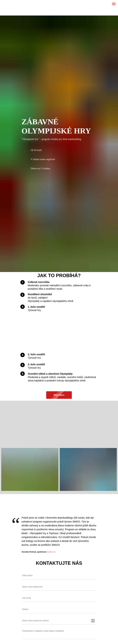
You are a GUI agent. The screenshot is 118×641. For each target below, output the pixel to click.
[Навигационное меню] (114, 4)
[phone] (59, 609)
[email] (59, 598)
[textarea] (59, 633)
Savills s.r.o (51, 552)
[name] (59, 575)
